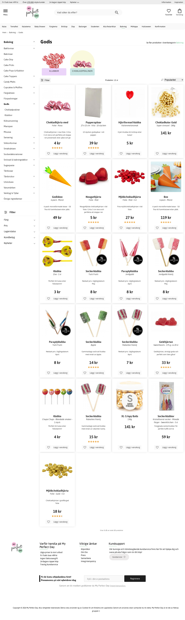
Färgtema (53, 26)
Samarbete (86, 558)
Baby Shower (40, 26)
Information (166, 2)
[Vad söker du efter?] (88, 12)
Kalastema (26, 26)
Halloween (146, 26)
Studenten (95, 26)
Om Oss (84, 552)
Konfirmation (160, 26)
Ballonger (83, 26)
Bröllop (64, 26)
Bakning (123, 26)
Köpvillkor (85, 549)
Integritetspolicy (88, 561)
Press (83, 555)
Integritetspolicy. (118, 585)
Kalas (4, 26)
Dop (73, 26)
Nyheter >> (74, 2)
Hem (4, 32)
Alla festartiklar (109, 26)
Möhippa (134, 26)
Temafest (14, 26)
